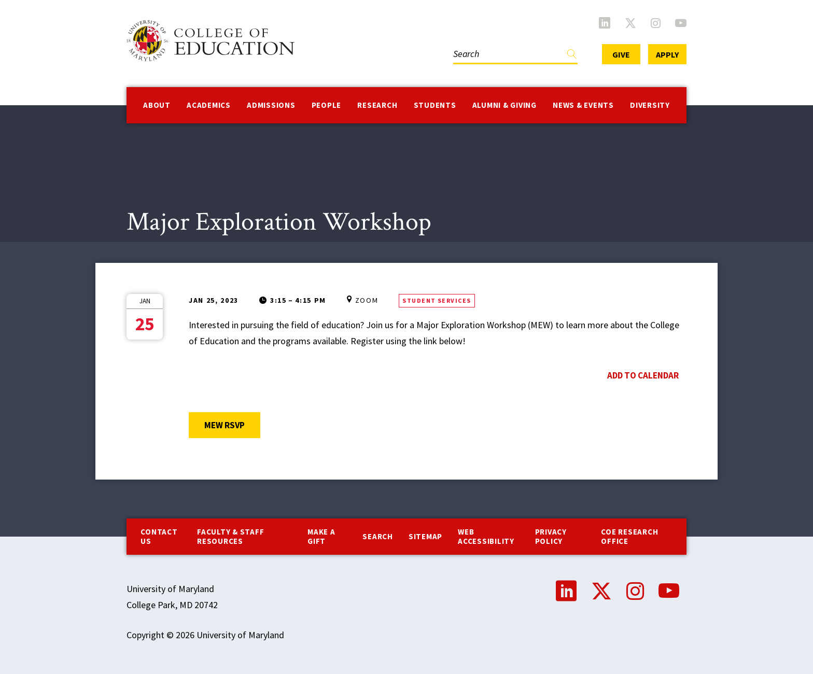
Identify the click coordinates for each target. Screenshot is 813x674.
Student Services (436, 300)
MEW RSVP (232, 425)
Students (435, 105)
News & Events (583, 105)
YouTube (680, 23)
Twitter (630, 23)
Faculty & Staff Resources (230, 536)
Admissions (271, 105)
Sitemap (425, 536)
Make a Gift (321, 536)
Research (377, 105)
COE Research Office (629, 536)
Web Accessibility (486, 536)
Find (572, 56)
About (157, 105)
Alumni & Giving (504, 105)
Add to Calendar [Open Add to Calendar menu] (643, 375)
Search (377, 536)
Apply (667, 54)
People (327, 105)
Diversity (650, 105)
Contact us (159, 536)
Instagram (656, 23)
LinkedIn (604, 23)
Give (621, 54)
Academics (209, 105)
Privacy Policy (551, 536)
